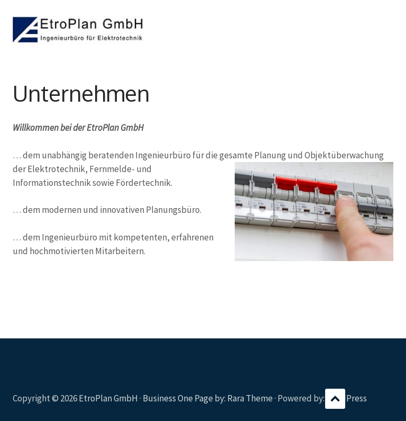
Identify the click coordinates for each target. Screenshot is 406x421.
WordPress (346, 398)
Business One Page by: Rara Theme (208, 398)
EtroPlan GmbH (108, 398)
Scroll (335, 399)
